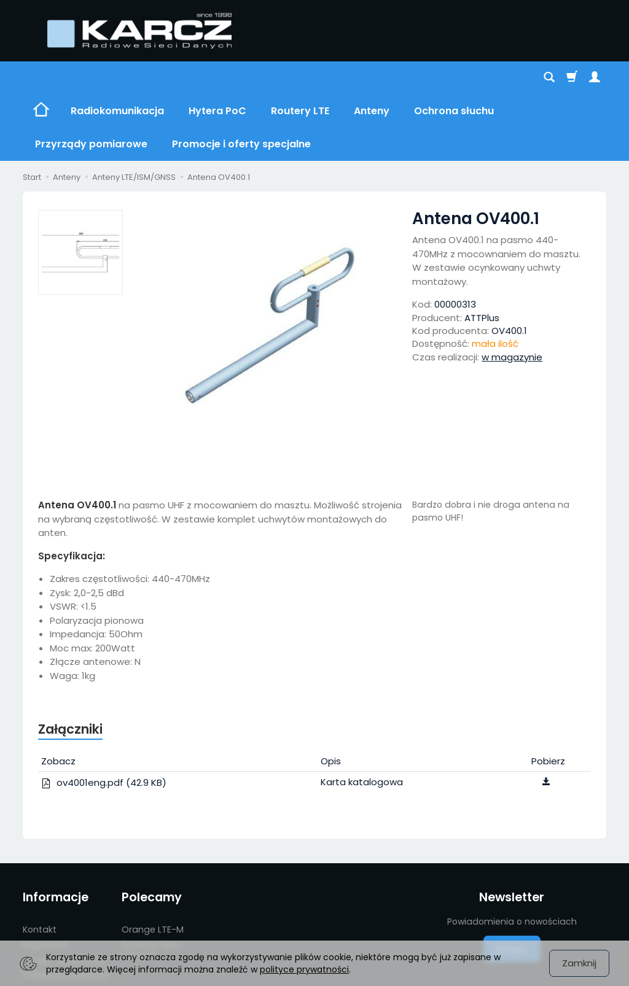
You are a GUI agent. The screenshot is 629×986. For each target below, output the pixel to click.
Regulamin (46, 878)
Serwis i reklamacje (64, 894)
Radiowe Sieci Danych (151, 883)
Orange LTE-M (153, 863)
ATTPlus (481, 251)
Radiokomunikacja (117, 78)
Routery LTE (300, 78)
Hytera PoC (217, 78)
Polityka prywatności (67, 909)
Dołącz (512, 882)
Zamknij (579, 963)
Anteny (371, 78)
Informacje (55, 831)
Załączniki (70, 663)
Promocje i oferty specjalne (60, 929)
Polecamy (152, 831)
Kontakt (40, 863)
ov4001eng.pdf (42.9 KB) (103, 716)
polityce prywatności (304, 969)
